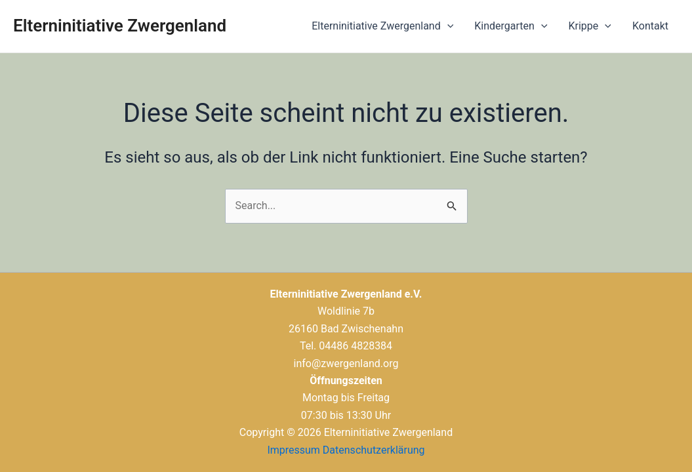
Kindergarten (510, 26)
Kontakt (650, 26)
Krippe (590, 26)
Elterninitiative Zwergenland (119, 25)
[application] (447, 26)
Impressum (293, 450)
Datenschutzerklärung (374, 450)
